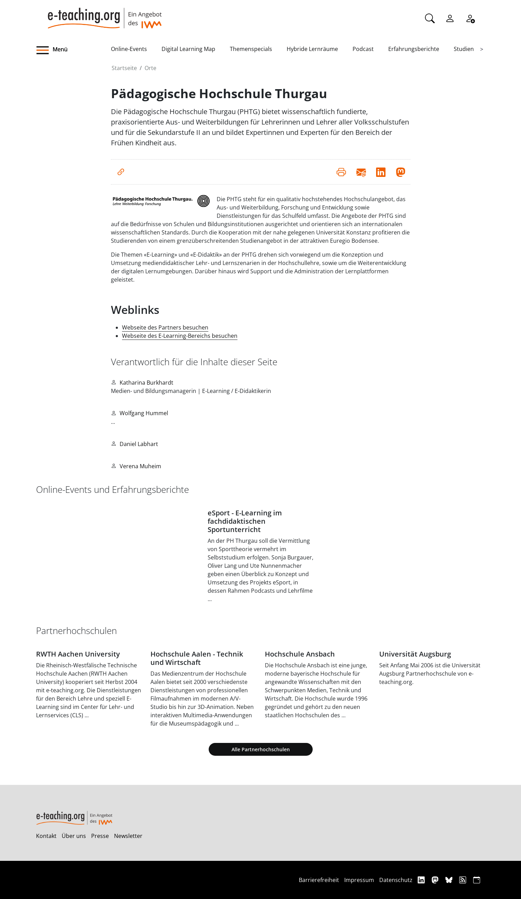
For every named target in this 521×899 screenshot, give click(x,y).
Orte (150, 68)
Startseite (124, 68)
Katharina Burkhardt (146, 382)
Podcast (363, 49)
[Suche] (430, 18)
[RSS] (463, 879)
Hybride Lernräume (312, 49)
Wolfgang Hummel (144, 413)
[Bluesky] (449, 879)
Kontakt (46, 836)
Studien (464, 49)
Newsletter (128, 836)
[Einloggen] (450, 18)
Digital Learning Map (188, 49)
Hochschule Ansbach (300, 654)
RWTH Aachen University (78, 654)
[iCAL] (476, 879)
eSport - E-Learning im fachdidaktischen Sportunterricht (245, 521)
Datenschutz (396, 880)
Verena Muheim (140, 466)
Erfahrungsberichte (413, 49)
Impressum (359, 880)
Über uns (74, 836)
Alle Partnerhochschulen (261, 749)
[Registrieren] (470, 18)
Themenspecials (251, 49)
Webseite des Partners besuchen (165, 327)
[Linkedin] (422, 879)
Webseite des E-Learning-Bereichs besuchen (179, 336)
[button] (73, 50)
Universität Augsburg (415, 654)
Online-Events (129, 49)
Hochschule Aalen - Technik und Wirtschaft (196, 658)
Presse (100, 836)
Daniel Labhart (139, 444)
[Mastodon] (436, 879)
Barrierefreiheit (319, 880)
